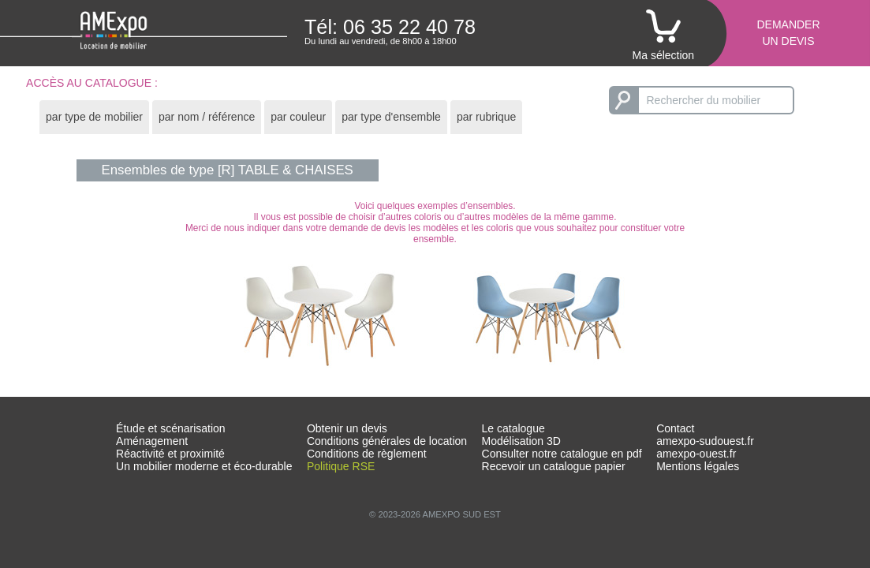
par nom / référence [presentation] (207, 116)
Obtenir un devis (347, 428)
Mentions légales (697, 466)
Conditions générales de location (387, 441)
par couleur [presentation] (298, 116)
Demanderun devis (788, 32)
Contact (675, 428)
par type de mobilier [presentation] (94, 116)
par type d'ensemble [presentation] (391, 116)
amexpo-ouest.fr (696, 453)
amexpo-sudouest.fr (705, 441)
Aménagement (152, 441)
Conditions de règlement (367, 453)
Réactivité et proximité (170, 453)
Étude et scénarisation (171, 428)
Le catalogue (513, 428)
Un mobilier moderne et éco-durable (204, 466)
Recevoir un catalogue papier (553, 466)
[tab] (94, 117)
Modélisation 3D (521, 441)
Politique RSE (341, 466)
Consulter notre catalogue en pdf (562, 453)
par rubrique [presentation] (487, 116)
